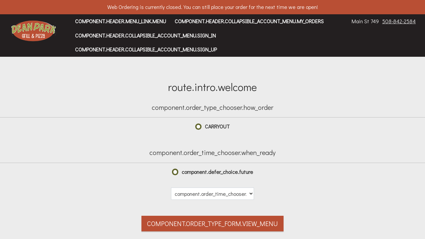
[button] (34, 31)
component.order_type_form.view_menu (212, 223)
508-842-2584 (399, 21)
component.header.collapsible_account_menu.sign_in (145, 35)
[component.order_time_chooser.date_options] (212, 194)
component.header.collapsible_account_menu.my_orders (249, 21)
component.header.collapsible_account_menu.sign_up (146, 49)
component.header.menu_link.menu (120, 21)
